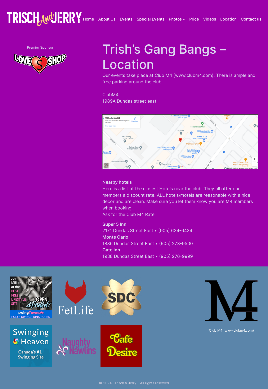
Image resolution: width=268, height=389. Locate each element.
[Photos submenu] (184, 19)
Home (88, 19)
